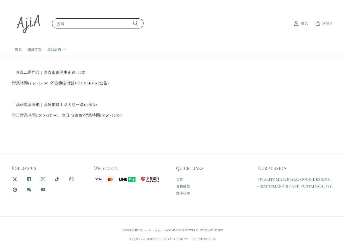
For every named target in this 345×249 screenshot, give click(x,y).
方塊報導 (183, 193)
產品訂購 (54, 49)
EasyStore (214, 230)
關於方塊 (34, 49)
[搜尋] (135, 23)
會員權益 (183, 186)
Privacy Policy (175, 239)
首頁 (18, 49)
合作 (179, 179)
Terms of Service (144, 239)
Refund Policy (203, 239)
